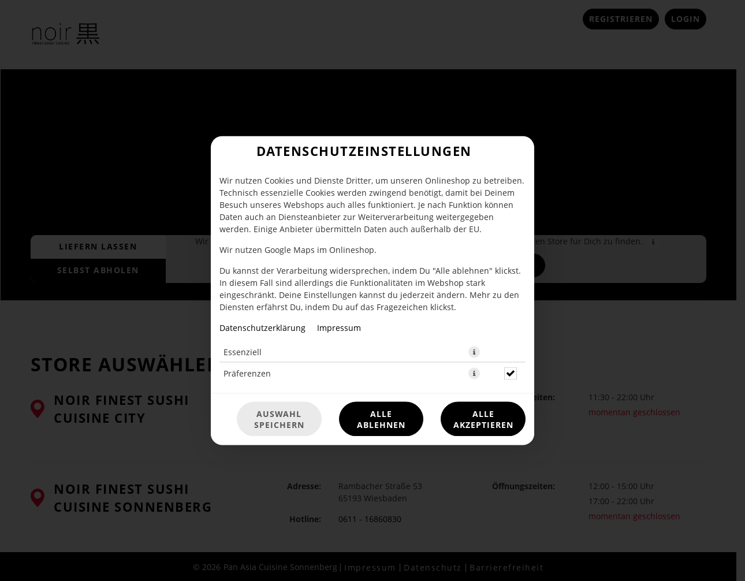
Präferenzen (247, 373)
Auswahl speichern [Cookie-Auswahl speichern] (279, 419)
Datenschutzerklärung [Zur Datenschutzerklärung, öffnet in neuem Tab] (262, 327)
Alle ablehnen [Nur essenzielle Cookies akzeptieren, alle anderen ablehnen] (381, 419)
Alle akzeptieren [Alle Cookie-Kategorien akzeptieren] (483, 419)
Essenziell (243, 352)
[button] (474, 352)
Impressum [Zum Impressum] (339, 327)
